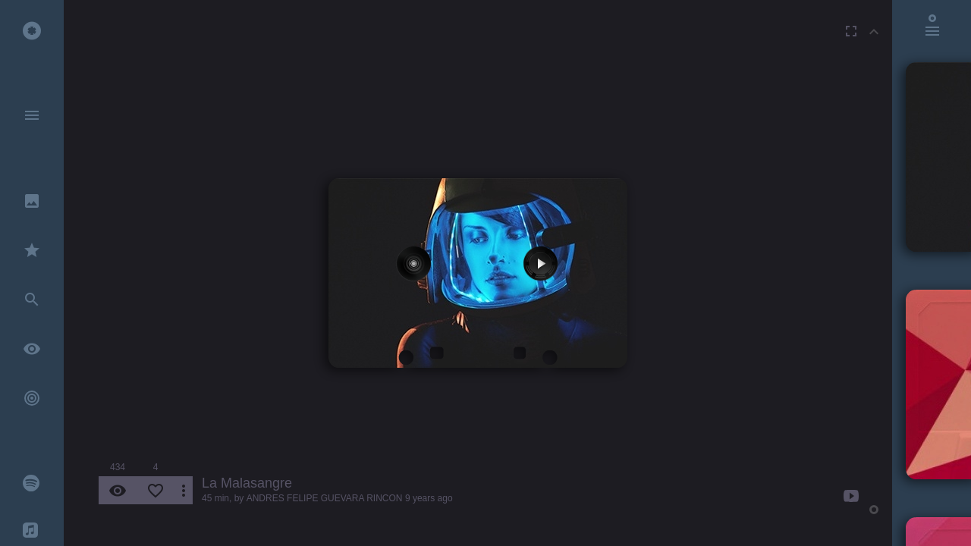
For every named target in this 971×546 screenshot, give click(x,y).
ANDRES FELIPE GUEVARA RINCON (325, 498)
